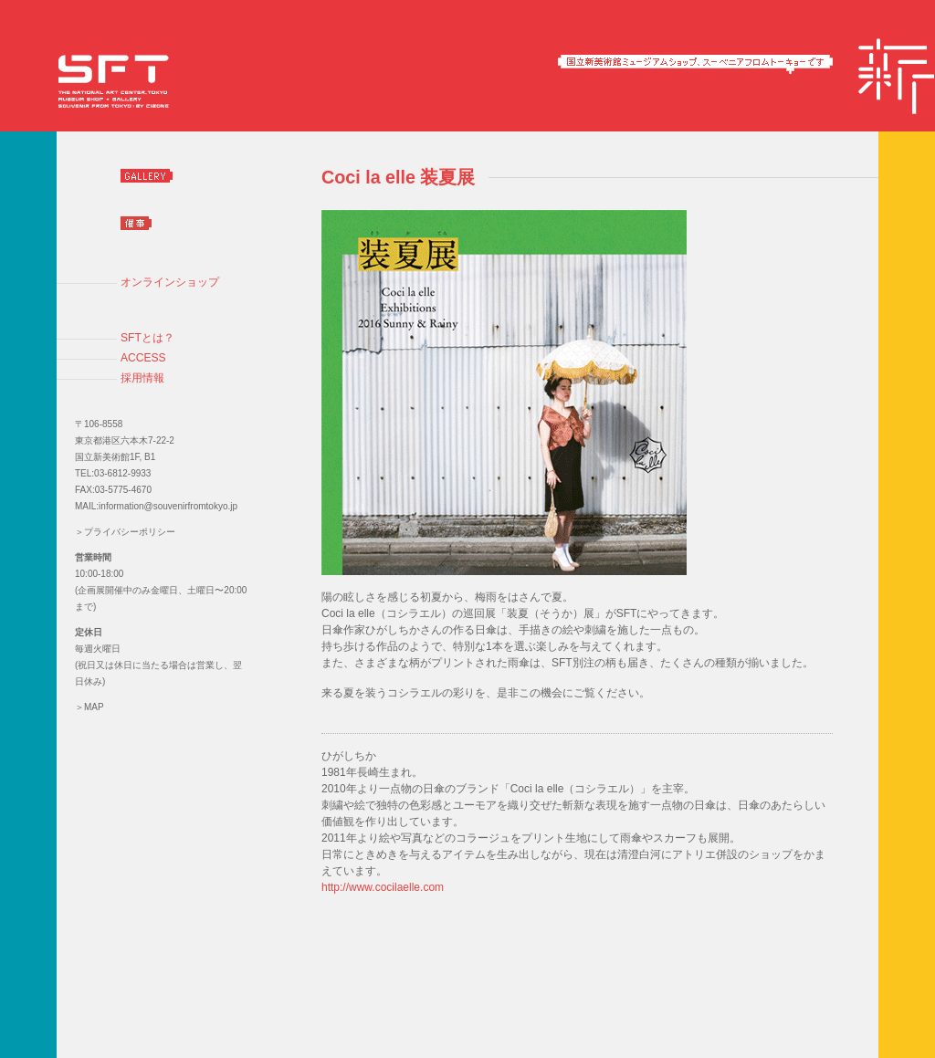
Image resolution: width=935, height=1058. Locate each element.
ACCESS (143, 357)
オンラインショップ (170, 282)
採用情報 (142, 378)
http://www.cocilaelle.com (382, 887)
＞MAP (89, 707)
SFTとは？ (147, 337)
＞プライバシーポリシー (125, 532)
